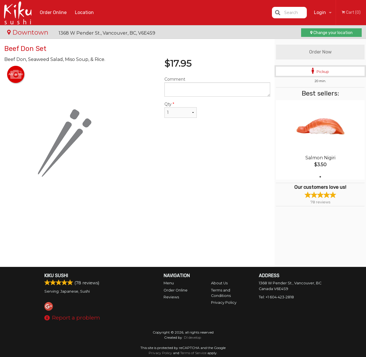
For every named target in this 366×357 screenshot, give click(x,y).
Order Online (53, 12)
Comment (217, 87)
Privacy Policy (223, 302)
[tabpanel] (320, 140)
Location (84, 12)
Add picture (16, 74)
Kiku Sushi (56, 275)
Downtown (28, 32)
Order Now (320, 52)
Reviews (171, 297)
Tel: (276, 297)
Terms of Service (193, 353)
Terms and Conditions (221, 293)
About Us (219, 283)
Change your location (331, 32)
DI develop (192, 337)
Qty (180, 110)
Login (320, 12)
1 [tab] (320, 177)
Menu (169, 283)
